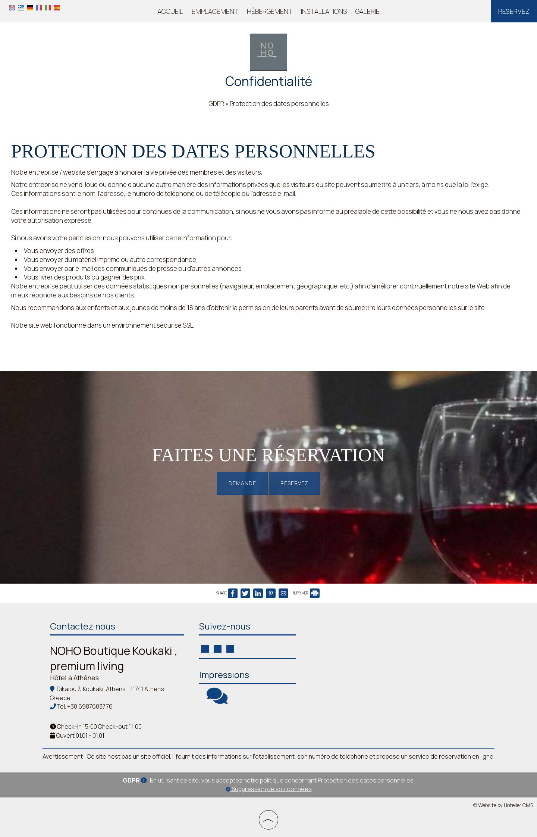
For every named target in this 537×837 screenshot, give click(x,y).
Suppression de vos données (269, 789)
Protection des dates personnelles (366, 780)
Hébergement (269, 11)
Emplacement (215, 11)
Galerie (367, 11)
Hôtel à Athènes (74, 677)
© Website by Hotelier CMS (503, 805)
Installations (324, 11)
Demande (242, 483)
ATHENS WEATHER (359, 646)
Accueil (170, 11)
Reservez (514, 11)
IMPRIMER (306, 593)
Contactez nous (82, 626)
